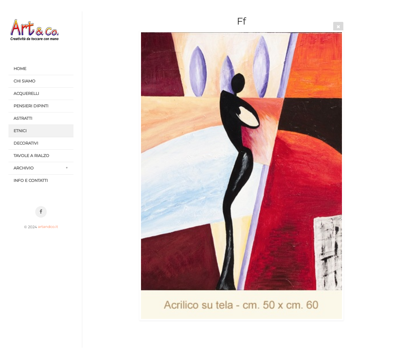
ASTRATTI (23, 118)
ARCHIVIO (24, 168)
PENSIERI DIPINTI (31, 105)
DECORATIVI (26, 143)
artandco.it (48, 227)
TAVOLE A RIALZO (31, 155)
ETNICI (20, 130)
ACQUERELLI (26, 93)
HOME (20, 68)
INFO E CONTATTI (31, 180)
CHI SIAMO (24, 81)
